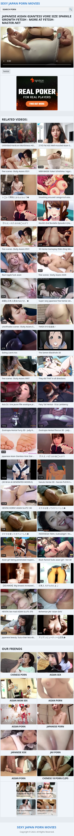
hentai (6, 71)
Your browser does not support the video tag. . (37, 47)
